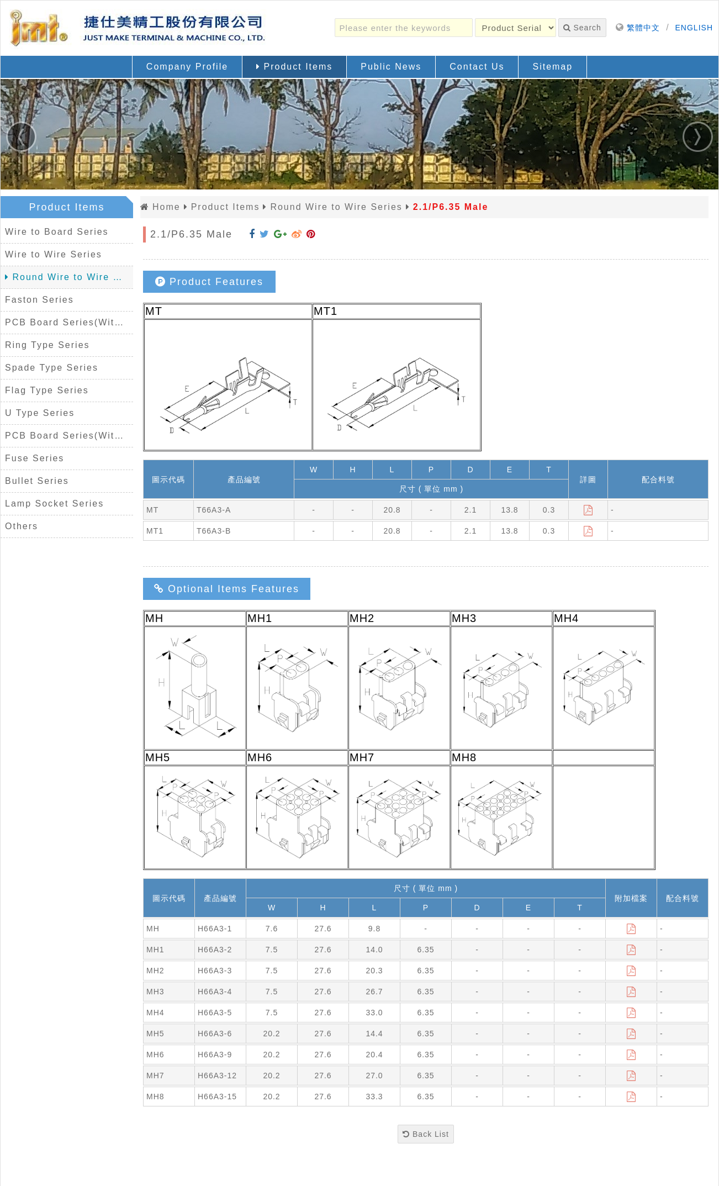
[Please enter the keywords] (404, 27)
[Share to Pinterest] (310, 234)
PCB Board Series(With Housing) (69, 322)
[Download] (588, 509)
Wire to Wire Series (53, 254)
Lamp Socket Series (54, 503)
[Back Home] (139, 28)
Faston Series (39, 299)
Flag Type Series (47, 390)
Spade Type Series (51, 367)
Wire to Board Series (57, 231)
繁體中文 (643, 27)
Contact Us (477, 66)
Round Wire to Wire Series (69, 277)
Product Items (294, 66)
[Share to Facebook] (252, 234)
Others (21, 526)
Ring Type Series (47, 345)
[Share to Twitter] (264, 234)
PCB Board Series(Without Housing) (69, 435)
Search (582, 27)
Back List (426, 1134)
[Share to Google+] (280, 234)
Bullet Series (37, 481)
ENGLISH (694, 27)
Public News (391, 66)
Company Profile (187, 66)
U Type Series (40, 413)
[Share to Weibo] (297, 234)
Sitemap (552, 66)
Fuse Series (34, 458)
